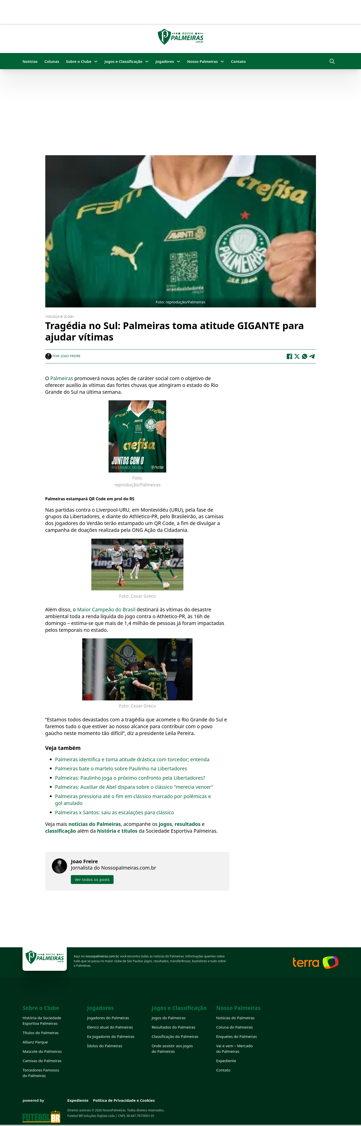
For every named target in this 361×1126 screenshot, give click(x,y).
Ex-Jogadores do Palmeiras (110, 1036)
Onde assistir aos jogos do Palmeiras (172, 1048)
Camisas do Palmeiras (42, 1060)
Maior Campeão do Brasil (107, 609)
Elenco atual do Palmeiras (110, 1027)
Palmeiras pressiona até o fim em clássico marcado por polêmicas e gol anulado (133, 799)
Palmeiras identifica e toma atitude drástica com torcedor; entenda (132, 759)
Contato (238, 61)
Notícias (30, 61)
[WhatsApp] (304, 356)
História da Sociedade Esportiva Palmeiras (42, 1020)
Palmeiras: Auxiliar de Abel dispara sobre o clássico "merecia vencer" (134, 786)
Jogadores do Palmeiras (108, 1017)
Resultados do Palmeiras (173, 1027)
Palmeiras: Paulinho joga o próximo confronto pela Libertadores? (130, 777)
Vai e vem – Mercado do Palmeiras (234, 1048)
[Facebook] (289, 356)
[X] (297, 356)
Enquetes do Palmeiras (236, 1036)
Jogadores (165, 61)
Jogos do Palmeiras (168, 1017)
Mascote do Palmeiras (42, 1051)
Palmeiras (62, 378)
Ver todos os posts (92, 879)
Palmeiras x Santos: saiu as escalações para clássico (114, 812)
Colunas (51, 61)
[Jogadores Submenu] (178, 61)
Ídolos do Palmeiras (104, 1045)
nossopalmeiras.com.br (102, 956)
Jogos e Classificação (123, 61)
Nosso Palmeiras (202, 61)
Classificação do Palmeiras (175, 1036)
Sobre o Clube (79, 61)
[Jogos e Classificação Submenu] (147, 61)
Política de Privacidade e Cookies (124, 1100)
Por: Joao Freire (63, 356)
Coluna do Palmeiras (234, 1027)
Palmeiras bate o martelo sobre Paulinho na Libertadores (121, 768)
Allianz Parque (35, 1041)
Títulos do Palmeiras (40, 1032)
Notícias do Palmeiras (235, 1017)
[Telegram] (312, 356)
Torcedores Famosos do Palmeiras (41, 1072)
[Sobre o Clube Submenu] (96, 61)
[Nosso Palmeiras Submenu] (222, 61)
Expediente (226, 1060)
